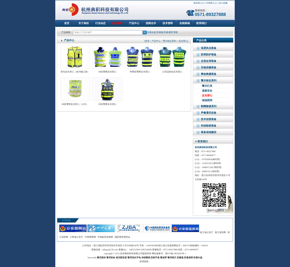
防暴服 (160, 32)
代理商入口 (211, 3)
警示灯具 (207, 85)
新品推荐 (117, 23)
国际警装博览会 (122, 237)
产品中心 (134, 23)
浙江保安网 (220, 232)
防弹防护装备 (206, 54)
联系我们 (201, 23)
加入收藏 (223, 3)
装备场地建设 (206, 132)
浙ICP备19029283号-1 (175, 253)
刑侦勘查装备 (206, 125)
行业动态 (100, 23)
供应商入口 (198, 3)
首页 (66, 23)
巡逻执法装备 (206, 48)
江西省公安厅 (76, 237)
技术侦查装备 (206, 119)
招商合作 (151, 23)
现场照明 (207, 100)
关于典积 (83, 23)
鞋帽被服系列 (206, 106)
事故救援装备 (206, 74)
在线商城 (184, 23)
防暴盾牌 (168, 32)
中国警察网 (90, 237)
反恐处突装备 (206, 61)
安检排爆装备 (206, 67)
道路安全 (207, 90)
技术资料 (168, 23)
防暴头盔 (151, 32)
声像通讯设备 (206, 112)
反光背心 (207, 95)
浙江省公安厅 (206, 232)
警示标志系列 (206, 80)
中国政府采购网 (105, 237)
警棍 (175, 32)
